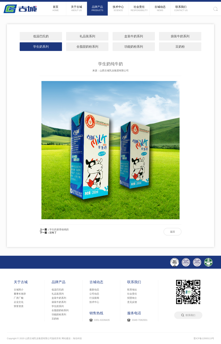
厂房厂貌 (18, 297)
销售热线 (96, 313)
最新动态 (94, 289)
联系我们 (134, 282)
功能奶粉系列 (133, 46)
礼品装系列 (87, 36)
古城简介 (18, 289)
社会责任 (132, 293)
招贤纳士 (132, 297)
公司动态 (94, 293)
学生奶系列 (41, 46)
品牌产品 (58, 282)
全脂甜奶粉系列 (87, 46)
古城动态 (96, 282)
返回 (172, 231)
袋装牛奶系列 (180, 36)
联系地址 (132, 289)
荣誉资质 (18, 306)
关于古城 (21, 282)
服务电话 (134, 313)
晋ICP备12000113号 (204, 338)
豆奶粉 (180, 46)
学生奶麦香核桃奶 (59, 229)
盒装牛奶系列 (133, 36)
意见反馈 (132, 302)
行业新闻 (94, 297)
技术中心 (94, 302)
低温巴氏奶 (41, 36)
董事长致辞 (20, 293)
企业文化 (18, 302)
